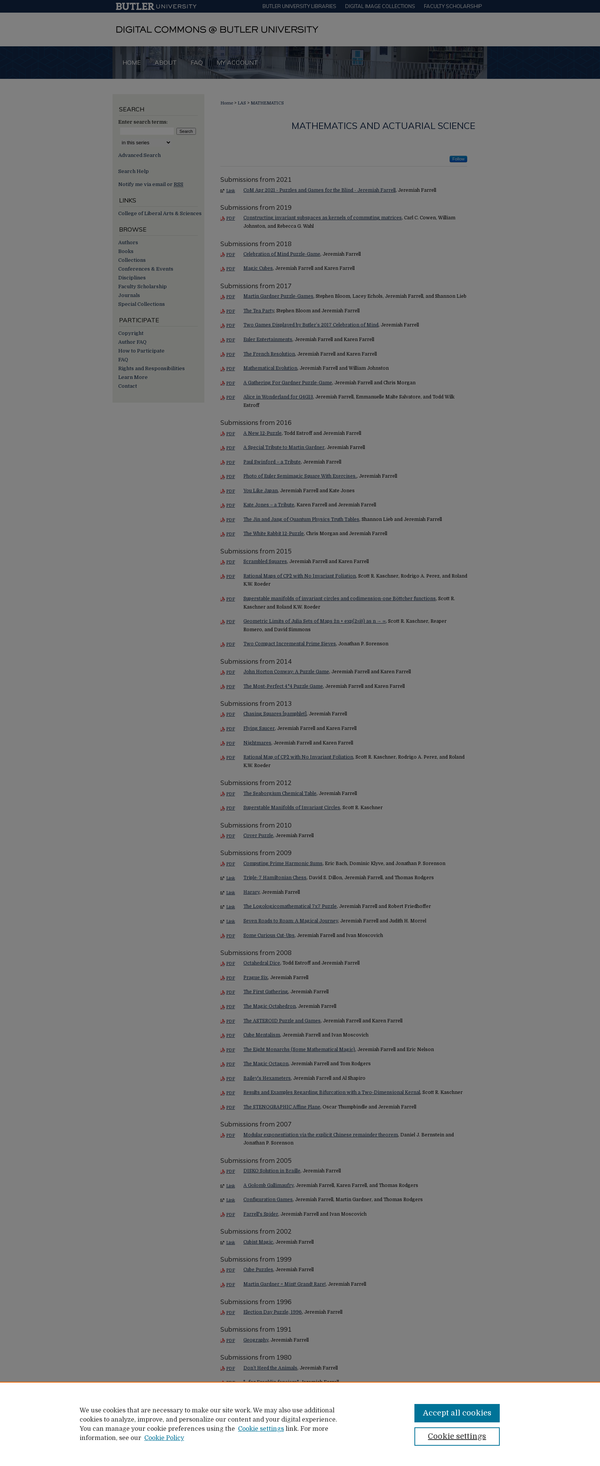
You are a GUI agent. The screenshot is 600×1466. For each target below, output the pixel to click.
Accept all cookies (457, 1413)
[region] (300, 1424)
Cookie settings (261, 1428)
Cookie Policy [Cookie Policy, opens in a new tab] (164, 1438)
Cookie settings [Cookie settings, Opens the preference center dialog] (457, 1436)
